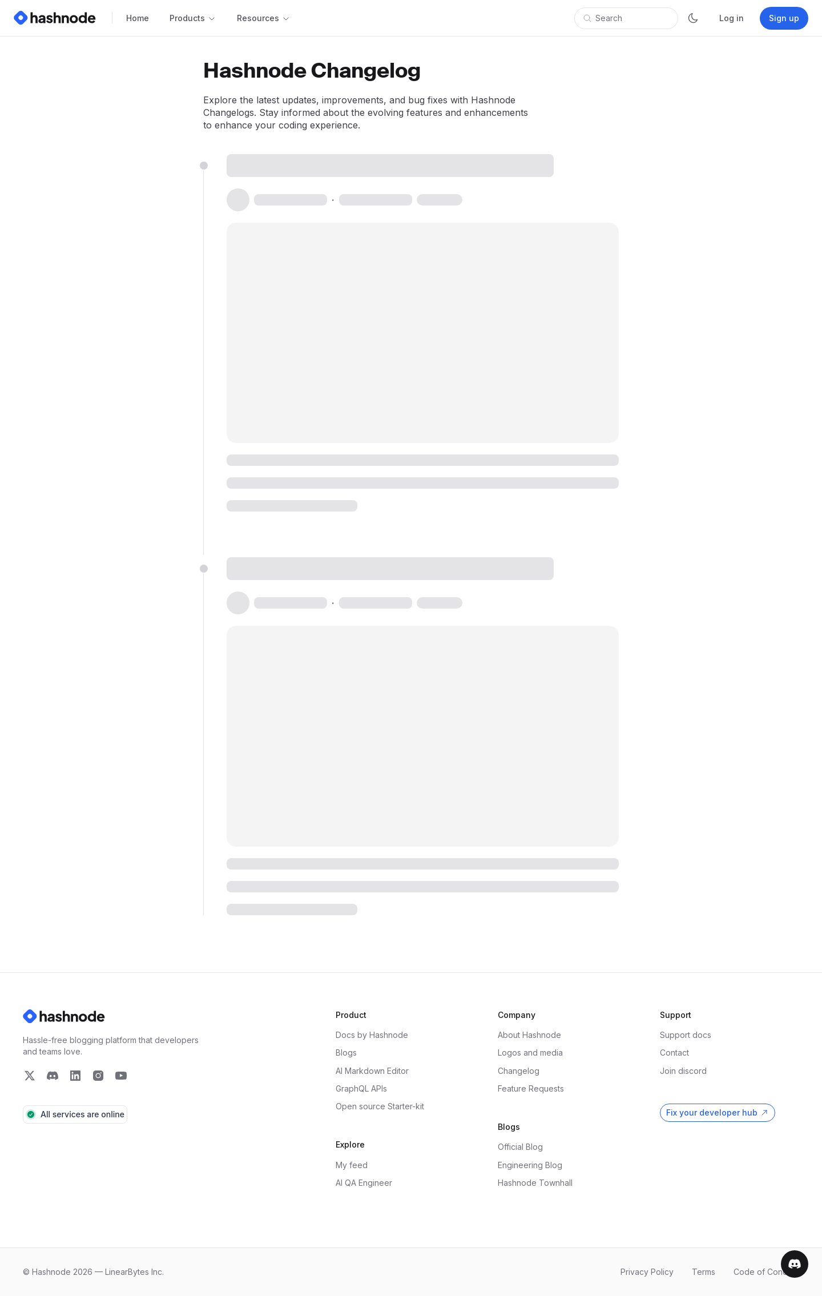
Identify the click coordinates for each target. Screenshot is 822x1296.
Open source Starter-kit (380, 1106)
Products (193, 18)
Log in (731, 18)
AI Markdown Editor (372, 1071)
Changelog (518, 1071)
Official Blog (520, 1147)
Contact (674, 1052)
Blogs (346, 1052)
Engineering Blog (530, 1165)
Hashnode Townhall (535, 1183)
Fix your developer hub (711, 1112)
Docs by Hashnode (372, 1035)
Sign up (784, 18)
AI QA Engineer (364, 1183)
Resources (264, 18)
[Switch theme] (693, 18)
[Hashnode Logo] (57, 18)
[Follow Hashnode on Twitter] (30, 1075)
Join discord (683, 1071)
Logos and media (530, 1052)
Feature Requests (531, 1088)
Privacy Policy (647, 1272)
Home (137, 18)
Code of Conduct (766, 1272)
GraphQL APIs (361, 1088)
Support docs (685, 1035)
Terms (703, 1272)
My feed (352, 1165)
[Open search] (626, 18)
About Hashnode (529, 1035)
